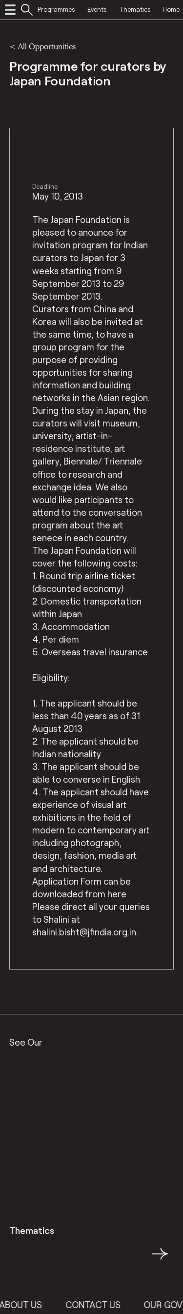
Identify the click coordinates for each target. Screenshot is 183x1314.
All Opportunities (47, 46)
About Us (26, 1304)
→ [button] (160, 1259)
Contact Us (98, 1304)
